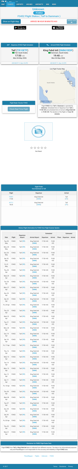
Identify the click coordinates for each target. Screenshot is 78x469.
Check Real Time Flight (18, 109)
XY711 (11, 202)
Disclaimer (63, 466)
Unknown (38, 9)
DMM (39, 199)
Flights (37, 456)
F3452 (39, 12)
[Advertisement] (39, 36)
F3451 (11, 197)
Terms (56, 466)
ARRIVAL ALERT (71, 21)
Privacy (71, 466)
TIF (67, 199)
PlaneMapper (28, 456)
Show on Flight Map (11, 21)
